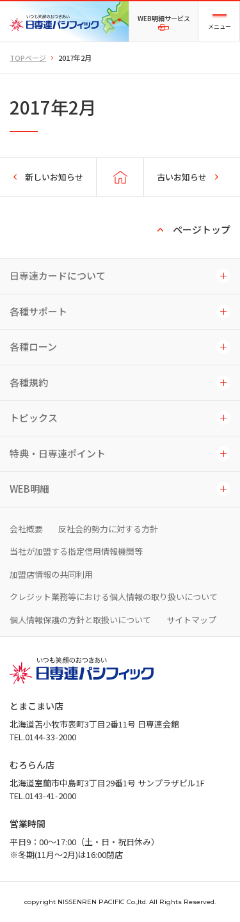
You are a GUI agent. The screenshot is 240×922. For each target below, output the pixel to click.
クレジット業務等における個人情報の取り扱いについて (114, 597)
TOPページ (28, 57)
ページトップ (201, 229)
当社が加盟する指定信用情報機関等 (76, 551)
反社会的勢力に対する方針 (108, 529)
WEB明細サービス (164, 13)
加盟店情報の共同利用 (51, 574)
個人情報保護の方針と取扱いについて (80, 620)
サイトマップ (191, 620)
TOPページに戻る (120, 177)
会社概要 (26, 529)
